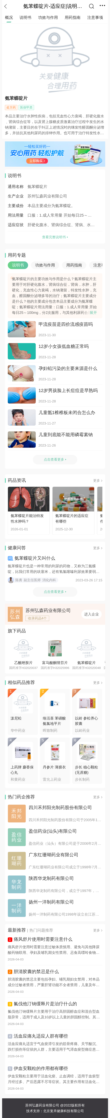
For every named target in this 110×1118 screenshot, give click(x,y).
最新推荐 (17, 930)
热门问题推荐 (41, 930)
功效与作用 (48, 17)
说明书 (25, 17)
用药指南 (72, 17)
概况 (9, 17)
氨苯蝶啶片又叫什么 (35, 558)
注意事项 (95, 17)
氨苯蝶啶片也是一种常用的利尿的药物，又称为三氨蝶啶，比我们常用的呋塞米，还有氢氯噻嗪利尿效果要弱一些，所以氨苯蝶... (54, 569)
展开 (93, 312)
